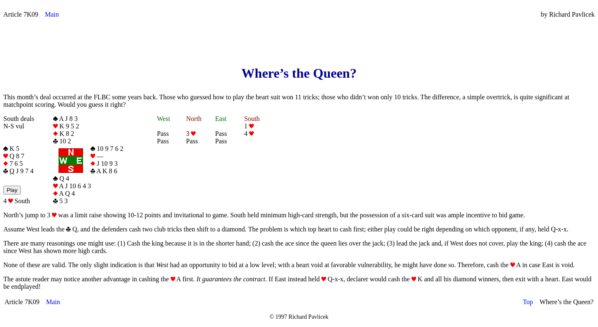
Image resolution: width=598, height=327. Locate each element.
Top (528, 301)
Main (52, 14)
